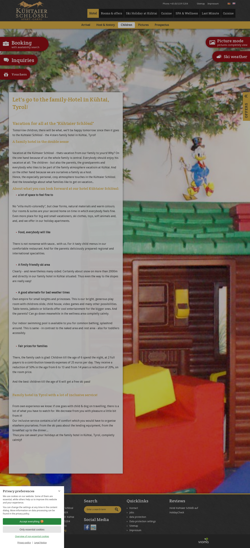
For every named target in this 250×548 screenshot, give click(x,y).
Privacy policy (24, 542)
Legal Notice (40, 542)
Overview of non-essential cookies (32, 536)
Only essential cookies (32, 529)
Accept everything (32, 521)
